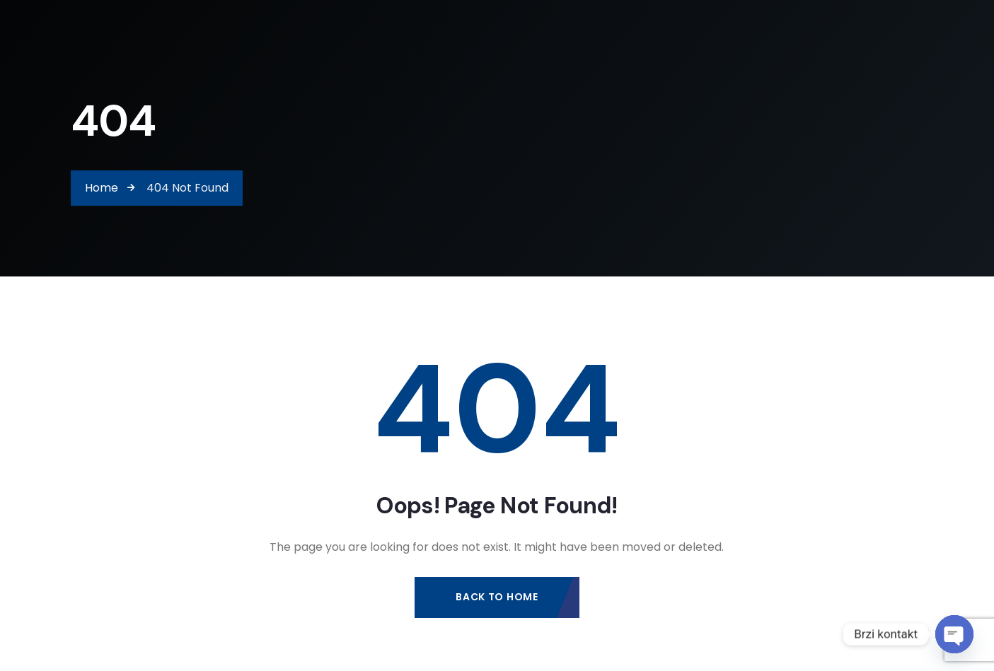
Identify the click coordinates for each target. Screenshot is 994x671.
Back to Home (497, 597)
